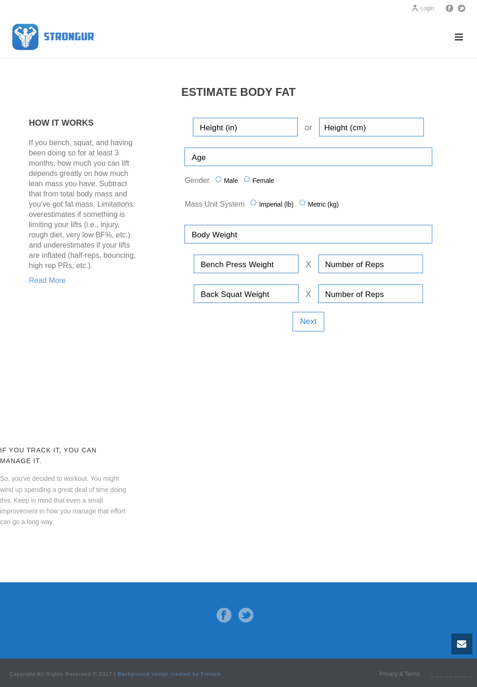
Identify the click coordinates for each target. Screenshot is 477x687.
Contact (23, 545)
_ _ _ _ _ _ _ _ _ (451, 674)
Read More (47, 280)
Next (308, 321)
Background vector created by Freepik (169, 674)
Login (422, 8)
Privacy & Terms (400, 674)
